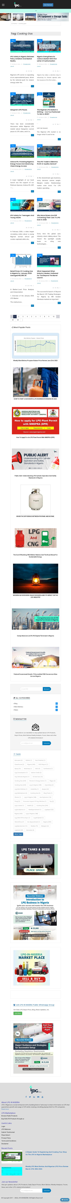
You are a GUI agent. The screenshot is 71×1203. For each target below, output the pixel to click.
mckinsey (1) (28, 768)
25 (18, 320)
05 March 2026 (16, 113)
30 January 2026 (43, 281)
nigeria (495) (31, 764)
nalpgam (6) (45, 826)
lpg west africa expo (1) (22, 817)
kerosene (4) (19, 760)
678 (29, 176)
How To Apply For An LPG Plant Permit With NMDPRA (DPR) (35, 437)
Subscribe (47, 743)
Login (3, 1126)
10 (53, 316)
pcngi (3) (17, 801)
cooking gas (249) (20, 781)
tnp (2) (52, 801)
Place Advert (5, 1135)
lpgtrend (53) (19, 830)
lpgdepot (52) (49, 809)
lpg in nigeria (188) (35, 785)
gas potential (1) (40, 760)
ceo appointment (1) (33, 822)
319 (29, 227)
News (35, 710)
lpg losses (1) (19, 805)
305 (29, 120)
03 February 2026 (16, 278)
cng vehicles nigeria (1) (22, 776)
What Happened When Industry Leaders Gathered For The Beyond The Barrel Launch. (47, 274)
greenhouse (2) (19, 764)
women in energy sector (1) (38, 781)
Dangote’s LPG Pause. (18, 110)
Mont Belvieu (35, 707)
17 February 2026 (16, 221)
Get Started (48, 5)
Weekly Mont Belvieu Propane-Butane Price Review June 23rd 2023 (35, 360)
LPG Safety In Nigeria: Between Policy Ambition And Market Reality (22, 58)
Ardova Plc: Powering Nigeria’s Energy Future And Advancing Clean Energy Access (22, 164)
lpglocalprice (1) (20, 809)
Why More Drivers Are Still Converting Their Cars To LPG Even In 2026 (48, 217)
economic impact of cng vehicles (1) (34, 801)
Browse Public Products (9, 1116)
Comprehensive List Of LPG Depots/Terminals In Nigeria (35, 636)
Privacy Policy (6, 1138)
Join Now (18, 1013)
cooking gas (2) (35, 793)
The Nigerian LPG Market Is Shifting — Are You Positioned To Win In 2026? (48, 112)
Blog (13, 40)
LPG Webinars (6, 1129)
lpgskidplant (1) (38, 817)
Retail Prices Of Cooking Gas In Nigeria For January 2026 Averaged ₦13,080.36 (21, 273)
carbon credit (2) (36, 772)
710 (55, 174)
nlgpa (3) (53, 781)
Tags (17, 754)
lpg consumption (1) (21, 772)
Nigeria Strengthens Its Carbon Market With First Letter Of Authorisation (47, 58)
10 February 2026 (43, 223)
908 (55, 288)
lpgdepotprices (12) (21, 826)
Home (15, 23)
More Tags (18, 834)
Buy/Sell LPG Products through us (12, 1119)
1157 (55, 229)
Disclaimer (5, 1143)
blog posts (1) (48, 793)
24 (13, 320)
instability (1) (35, 789)
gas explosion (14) (45, 797)
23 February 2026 (16, 169)
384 (55, 71)
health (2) (30, 805)
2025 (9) (37, 768)
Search (47, 689)
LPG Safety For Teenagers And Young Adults (22, 216)
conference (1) (48, 768)
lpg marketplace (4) (21, 793)
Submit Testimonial (8, 1132)
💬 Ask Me (64, 1200)
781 (55, 124)
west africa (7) (19, 822)
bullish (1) (29, 760)
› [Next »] (22, 320)
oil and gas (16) (38, 776)
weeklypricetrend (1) (35, 809)
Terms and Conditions (8, 1141)
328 (29, 71)
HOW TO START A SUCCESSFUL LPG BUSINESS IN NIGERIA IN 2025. (35, 399)
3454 (28, 285)
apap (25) (18, 768)
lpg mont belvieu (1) (21, 789)
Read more (5, 1109)
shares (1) (18, 797)
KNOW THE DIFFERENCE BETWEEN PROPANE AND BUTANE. (35, 516)
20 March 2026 (16, 64)
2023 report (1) (43, 764)
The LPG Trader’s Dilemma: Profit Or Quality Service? (47, 163)
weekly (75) (34, 826)
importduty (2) (49, 785)
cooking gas (22, 23)
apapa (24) (45, 789)
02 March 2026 (43, 117)
